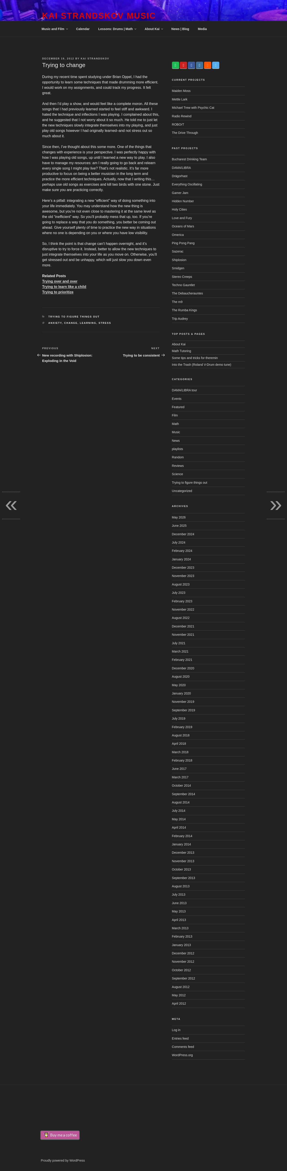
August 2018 (181, 735)
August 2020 (181, 676)
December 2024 (183, 534)
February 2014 (182, 836)
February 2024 (182, 551)
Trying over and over (59, 281)
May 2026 (179, 517)
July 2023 (178, 592)
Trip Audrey (180, 318)
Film (175, 415)
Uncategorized (182, 491)
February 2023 (182, 601)
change (71, 323)
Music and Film (55, 29)
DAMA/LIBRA (181, 168)
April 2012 (179, 1003)
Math (175, 424)
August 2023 (181, 584)
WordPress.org (182, 1055)
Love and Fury (182, 218)
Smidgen (178, 268)
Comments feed (183, 1047)
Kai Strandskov (95, 58)
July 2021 (178, 643)
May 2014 (179, 819)
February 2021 (182, 660)
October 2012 (181, 970)
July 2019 (178, 718)
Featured (178, 407)
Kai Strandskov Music (99, 15)
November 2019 (183, 701)
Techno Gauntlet (183, 285)
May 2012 (179, 995)
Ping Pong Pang (183, 243)
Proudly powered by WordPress (63, 1160)
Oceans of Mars (183, 226)
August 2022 (181, 618)
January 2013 (181, 945)
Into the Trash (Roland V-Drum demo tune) (201, 364)
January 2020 (181, 693)
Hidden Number (183, 201)
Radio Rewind (181, 116)
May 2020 (179, 685)
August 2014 (181, 802)
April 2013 (179, 920)
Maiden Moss (181, 91)
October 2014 (181, 785)
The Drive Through (185, 133)
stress (104, 323)
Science (177, 474)
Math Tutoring (181, 351)
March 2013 (180, 928)
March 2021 (180, 651)
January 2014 (181, 844)
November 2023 (183, 576)
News (176, 440)
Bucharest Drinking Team (189, 159)
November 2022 (183, 609)
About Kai (154, 29)
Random (178, 457)
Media (202, 29)
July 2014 (178, 810)
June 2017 (179, 769)
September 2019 (183, 710)
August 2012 (181, 987)
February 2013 (182, 936)
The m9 (177, 302)
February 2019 (182, 727)
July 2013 (178, 894)
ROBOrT (178, 124)
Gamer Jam (180, 193)
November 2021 (183, 634)
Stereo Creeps (182, 277)
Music (176, 432)
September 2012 (183, 978)
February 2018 (182, 760)
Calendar (83, 29)
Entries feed (180, 1038)
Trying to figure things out (74, 316)
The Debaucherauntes (187, 293)
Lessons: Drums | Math (117, 29)
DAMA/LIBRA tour (184, 390)
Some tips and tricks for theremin (195, 358)
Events (177, 398)
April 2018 (179, 743)
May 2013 (179, 911)
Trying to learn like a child (64, 287)
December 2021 (183, 626)
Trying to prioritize (58, 292)
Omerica (178, 235)
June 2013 (179, 903)
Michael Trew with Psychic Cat (193, 107)
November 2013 (183, 861)
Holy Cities (179, 209)
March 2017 (180, 777)
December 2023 (183, 567)
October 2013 (181, 869)
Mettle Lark (179, 99)
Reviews (178, 466)
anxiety (55, 323)
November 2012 (183, 961)
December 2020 (183, 668)
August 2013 (181, 886)
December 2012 (183, 953)
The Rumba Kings (184, 310)
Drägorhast (179, 176)
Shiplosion (179, 260)
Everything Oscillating (187, 184)
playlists (177, 449)
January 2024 (181, 559)
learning (88, 323)
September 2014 (183, 794)
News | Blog (180, 29)
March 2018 (180, 752)
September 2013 (183, 878)
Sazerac (177, 251)
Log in (176, 1030)
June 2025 (179, 525)
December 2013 (183, 852)
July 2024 (178, 542)
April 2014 (179, 827)
